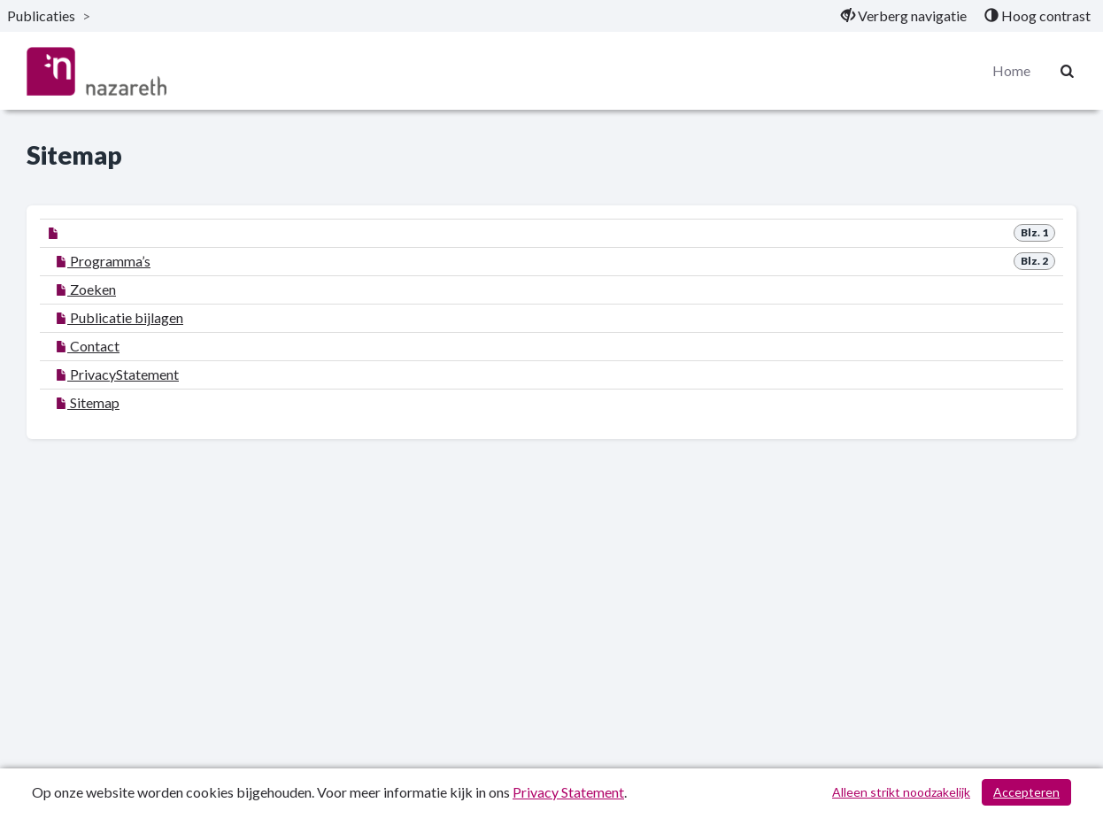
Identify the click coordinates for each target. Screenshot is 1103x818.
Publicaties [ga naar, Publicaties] (41, 15)
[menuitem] (904, 15)
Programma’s (103, 260)
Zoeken (86, 289)
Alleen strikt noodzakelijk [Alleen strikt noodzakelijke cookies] (901, 791)
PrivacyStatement (117, 374)
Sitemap (88, 402)
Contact (88, 345)
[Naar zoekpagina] (1067, 71)
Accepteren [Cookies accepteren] (1026, 791)
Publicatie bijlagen (119, 317)
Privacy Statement (568, 791)
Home (1011, 70)
